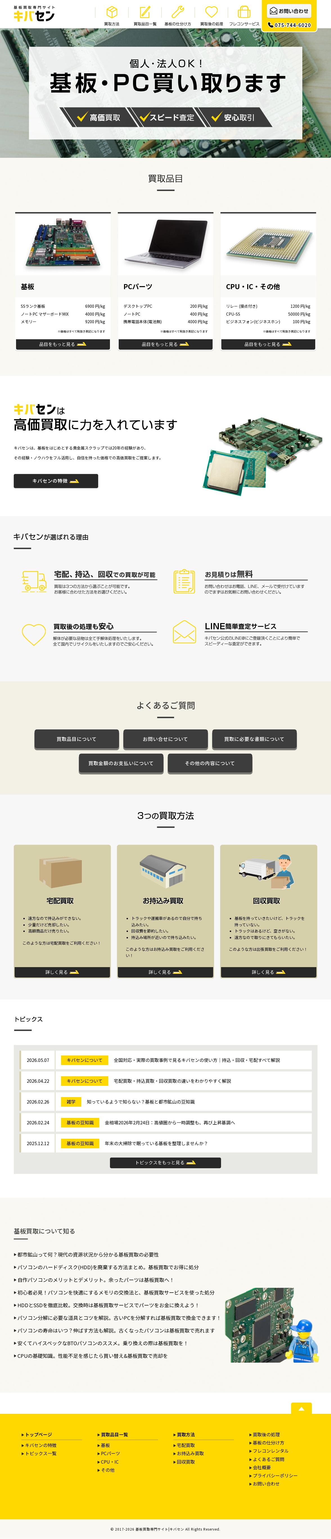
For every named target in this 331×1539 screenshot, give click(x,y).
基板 (105, 1445)
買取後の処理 (266, 1434)
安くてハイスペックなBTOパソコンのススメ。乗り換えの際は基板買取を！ (102, 1343)
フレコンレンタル (271, 1451)
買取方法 (186, 1434)
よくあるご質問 (268, 1459)
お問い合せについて (165, 738)
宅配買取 (186, 1445)
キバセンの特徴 (50, 480)
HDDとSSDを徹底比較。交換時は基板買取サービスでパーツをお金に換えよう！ (108, 1305)
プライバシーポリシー (275, 1475)
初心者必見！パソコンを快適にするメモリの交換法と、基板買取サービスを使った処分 (116, 1292)
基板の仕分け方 (268, 1442)
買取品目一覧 (114, 1434)
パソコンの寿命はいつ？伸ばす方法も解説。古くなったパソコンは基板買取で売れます (116, 1330)
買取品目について (77, 738)
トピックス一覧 (41, 1453)
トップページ (38, 1434)
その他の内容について (210, 763)
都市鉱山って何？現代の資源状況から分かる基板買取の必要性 (88, 1254)
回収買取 (186, 1462)
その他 (107, 1470)
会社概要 (262, 1467)
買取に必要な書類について (254, 738)
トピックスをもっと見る (159, 1162)
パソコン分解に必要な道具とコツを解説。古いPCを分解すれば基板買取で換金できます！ (119, 1318)
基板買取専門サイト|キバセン (160, 1529)
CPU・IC (110, 1462)
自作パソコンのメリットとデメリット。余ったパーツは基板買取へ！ (95, 1280)
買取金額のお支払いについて (121, 763)
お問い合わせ (266, 1483)
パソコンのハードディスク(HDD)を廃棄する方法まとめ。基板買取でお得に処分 (108, 1267)
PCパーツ (110, 1453)
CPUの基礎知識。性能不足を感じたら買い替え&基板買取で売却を (92, 1356)
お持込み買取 (190, 1453)
